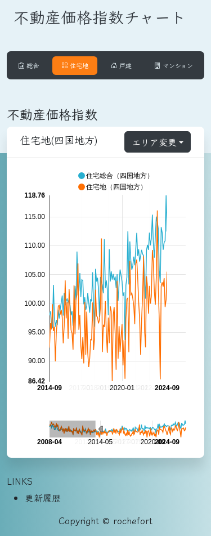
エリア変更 (154, 142)
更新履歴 (43, 497)
